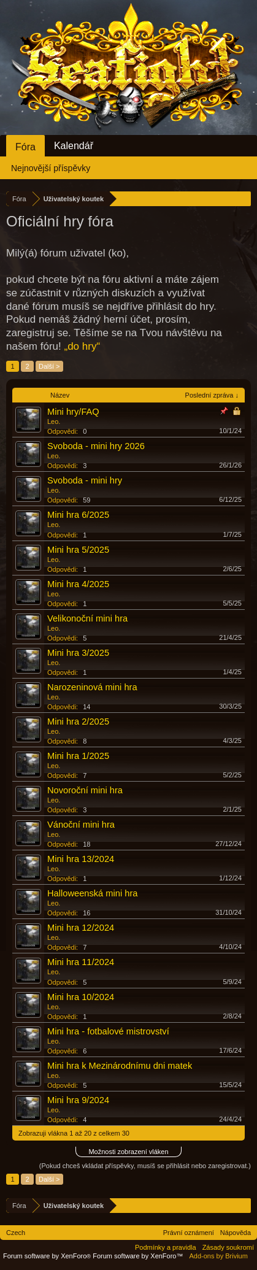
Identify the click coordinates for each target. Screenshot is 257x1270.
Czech (15, 1232)
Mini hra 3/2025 (78, 653)
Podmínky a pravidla (165, 1247)
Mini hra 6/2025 (78, 515)
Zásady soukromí (228, 1247)
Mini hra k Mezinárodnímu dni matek (119, 1066)
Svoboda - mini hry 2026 (96, 446)
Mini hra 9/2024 (78, 1100)
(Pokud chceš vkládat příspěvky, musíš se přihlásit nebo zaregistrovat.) (145, 1165)
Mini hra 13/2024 (80, 859)
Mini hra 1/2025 (78, 756)
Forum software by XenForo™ (138, 1256)
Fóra (25, 147)
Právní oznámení (188, 1232)
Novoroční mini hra (85, 790)
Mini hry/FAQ (73, 412)
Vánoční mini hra (81, 824)
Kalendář (73, 145)
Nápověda (235, 1232)
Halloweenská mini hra (92, 893)
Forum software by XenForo (48, 1256)
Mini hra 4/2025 (78, 584)
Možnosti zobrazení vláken (128, 1151)
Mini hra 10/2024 (80, 997)
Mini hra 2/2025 (78, 721)
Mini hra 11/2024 (80, 962)
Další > (49, 366)
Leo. (53, 421)
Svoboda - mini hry (84, 480)
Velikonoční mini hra (87, 618)
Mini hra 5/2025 (78, 550)
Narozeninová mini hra (92, 687)
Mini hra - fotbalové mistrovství (108, 1031)
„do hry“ (82, 346)
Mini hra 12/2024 (80, 928)
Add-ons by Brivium (219, 1256)
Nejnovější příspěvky (50, 168)
